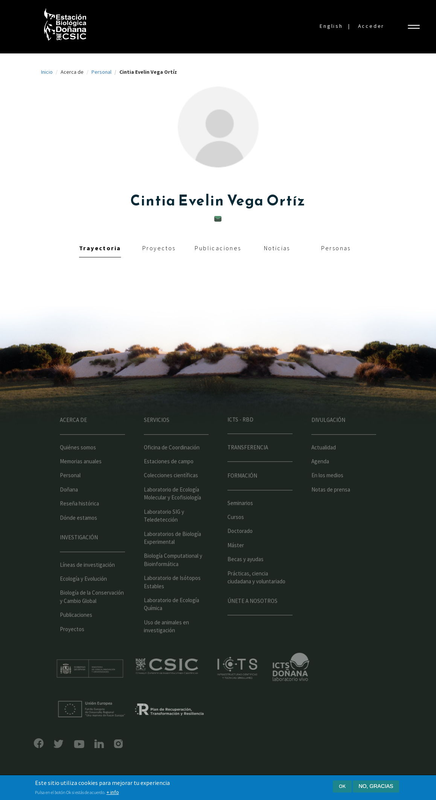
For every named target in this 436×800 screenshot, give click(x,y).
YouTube (64, 744)
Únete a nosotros (252, 615)
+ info (113, 792)
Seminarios (240, 518)
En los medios (327, 490)
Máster (235, 560)
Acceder (371, 26)
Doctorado (240, 546)
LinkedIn (83, 743)
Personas (336, 248)
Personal (101, 71)
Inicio (47, 71)
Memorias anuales (81, 476)
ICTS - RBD (240, 434)
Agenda (320, 476)
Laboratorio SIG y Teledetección (164, 530)
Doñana (69, 504)
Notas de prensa (330, 504)
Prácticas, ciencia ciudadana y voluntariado (256, 592)
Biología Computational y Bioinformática (173, 575)
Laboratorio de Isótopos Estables (172, 596)
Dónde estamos (78, 532)
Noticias (277, 248)
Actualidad (323, 462)
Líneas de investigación (87, 579)
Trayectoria (100, 248)
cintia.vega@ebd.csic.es (218, 219)
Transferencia (247, 462)
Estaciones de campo (169, 476)
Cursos (235, 531)
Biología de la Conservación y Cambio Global (92, 611)
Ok (342, 786)
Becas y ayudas (245, 574)
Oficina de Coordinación (172, 462)
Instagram (103, 743)
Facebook (24, 743)
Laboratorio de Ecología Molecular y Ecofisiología (172, 508)
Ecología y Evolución (83, 593)
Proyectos (159, 248)
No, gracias (376, 786)
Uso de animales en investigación (166, 641)
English (331, 26)
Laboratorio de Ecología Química (171, 619)
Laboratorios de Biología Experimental (172, 552)
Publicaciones (218, 248)
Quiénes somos (78, 462)
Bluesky (44, 744)
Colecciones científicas (171, 490)
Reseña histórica (79, 518)
